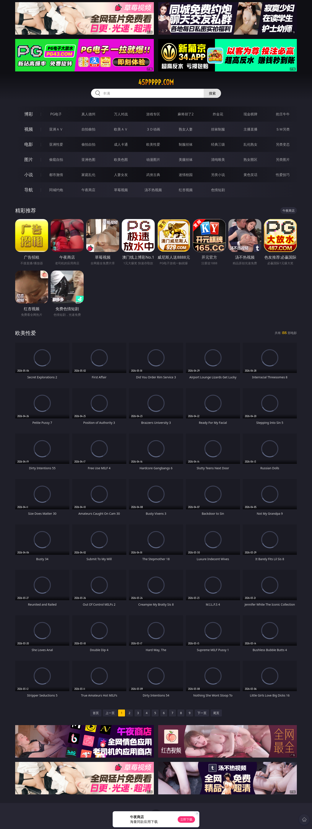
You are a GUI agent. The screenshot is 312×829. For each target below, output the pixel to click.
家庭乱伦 (88, 174)
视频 (28, 129)
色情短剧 (218, 189)
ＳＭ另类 (283, 129)
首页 (96, 713)
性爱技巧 (283, 174)
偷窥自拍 (56, 159)
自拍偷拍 (88, 129)
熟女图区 (250, 159)
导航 (28, 190)
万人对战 (121, 114)
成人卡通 (121, 144)
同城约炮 (56, 189)
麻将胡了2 (185, 114)
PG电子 (56, 114)
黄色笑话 (250, 174)
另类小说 (218, 174)
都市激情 (56, 174)
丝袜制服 (218, 129)
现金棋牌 (250, 114)
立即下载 (186, 819)
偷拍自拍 (88, 144)
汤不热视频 (153, 189)
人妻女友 (121, 174)
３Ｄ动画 (153, 129)
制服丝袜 (186, 144)
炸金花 (218, 114)
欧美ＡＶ (121, 129)
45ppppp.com (156, 82)
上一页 (110, 713)
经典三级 (218, 144)
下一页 (201, 713)
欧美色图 (121, 159)
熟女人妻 (186, 129)
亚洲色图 (88, 159)
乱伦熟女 (250, 144)
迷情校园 (186, 174)
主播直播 (250, 129)
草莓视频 (121, 189)
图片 (28, 159)
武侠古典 (153, 174)
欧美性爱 (153, 144)
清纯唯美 (218, 159)
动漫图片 (153, 159)
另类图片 (283, 159)
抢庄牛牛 (283, 114)
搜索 (212, 93)
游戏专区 (153, 114)
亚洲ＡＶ (56, 129)
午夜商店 (88, 189)
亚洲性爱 (56, 144)
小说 (28, 174)
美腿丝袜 (186, 159)
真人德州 (88, 114)
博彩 (28, 114)
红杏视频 (186, 189)
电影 (28, 144)
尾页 (216, 713)
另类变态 (283, 144)
